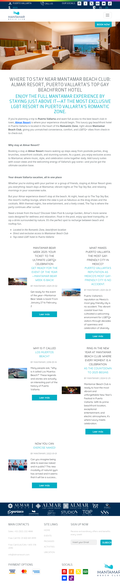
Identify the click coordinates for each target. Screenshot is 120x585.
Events (48, 535)
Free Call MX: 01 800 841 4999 (22, 538)
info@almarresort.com (19, 554)
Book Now (103, 24)
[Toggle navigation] (107, 15)
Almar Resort (23, 122)
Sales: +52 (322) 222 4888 (20, 531)
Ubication (49, 552)
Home (47, 530)
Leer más (44, 314)
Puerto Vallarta (19, 3)
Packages (49, 541)
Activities (49, 546)
